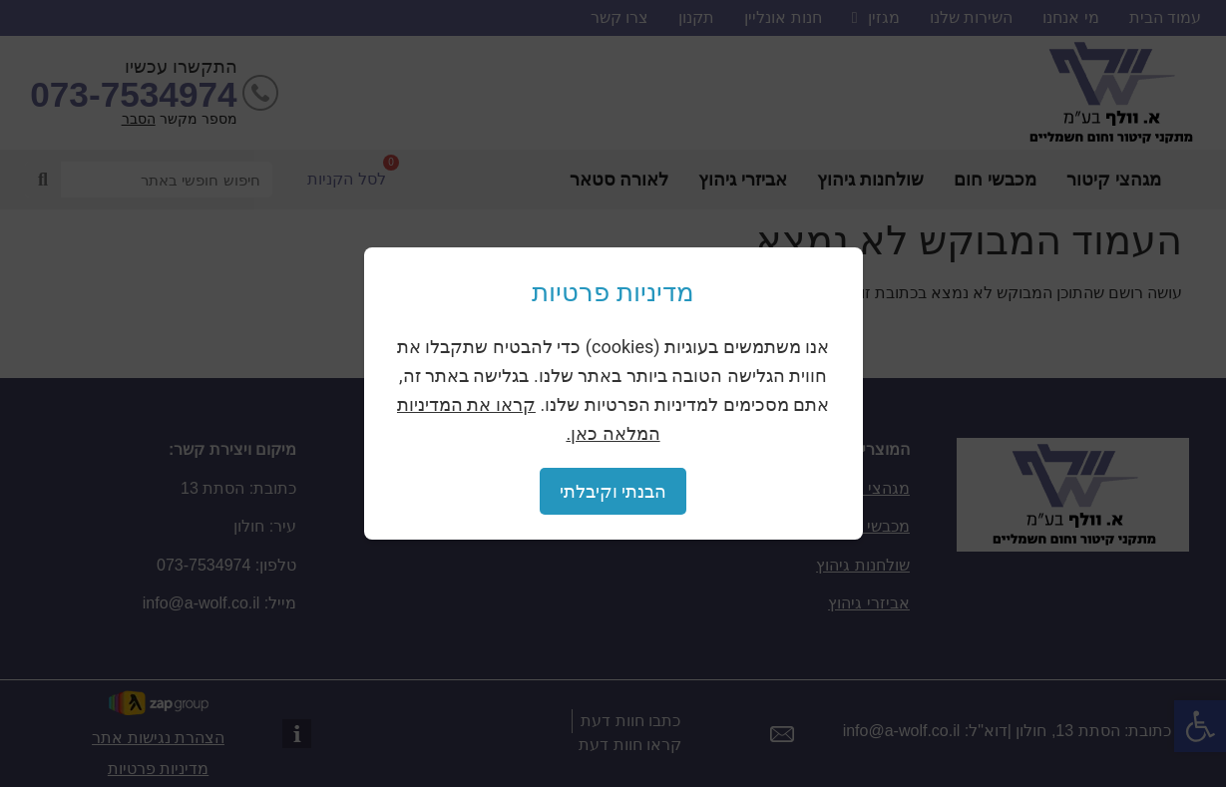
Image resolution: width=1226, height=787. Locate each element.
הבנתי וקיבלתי (613, 491)
